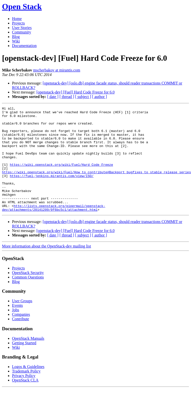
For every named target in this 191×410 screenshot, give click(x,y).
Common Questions (28, 298)
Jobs (15, 331)
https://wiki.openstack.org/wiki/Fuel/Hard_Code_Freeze (61, 176)
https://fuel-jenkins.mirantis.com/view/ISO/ (51, 190)
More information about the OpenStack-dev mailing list (46, 267)
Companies (21, 335)
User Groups (22, 322)
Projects (18, 23)
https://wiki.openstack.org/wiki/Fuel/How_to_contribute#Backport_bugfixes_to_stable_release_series (96, 185)
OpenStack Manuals (28, 359)
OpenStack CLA (25, 401)
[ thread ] (66, 96)
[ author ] (99, 96)
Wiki (16, 41)
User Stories (22, 28)
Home (17, 18)
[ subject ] (83, 96)
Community (21, 32)
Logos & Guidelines (28, 388)
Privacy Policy (23, 396)
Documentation (24, 46)
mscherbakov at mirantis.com (56, 70)
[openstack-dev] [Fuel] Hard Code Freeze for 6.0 (75, 92)
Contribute (20, 340)
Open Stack (22, 6)
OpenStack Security (28, 294)
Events (17, 326)
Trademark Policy (26, 392)
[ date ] (52, 96)
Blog (16, 36)
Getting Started (24, 364)
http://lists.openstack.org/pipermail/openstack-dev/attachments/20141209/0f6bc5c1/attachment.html (53, 228)
